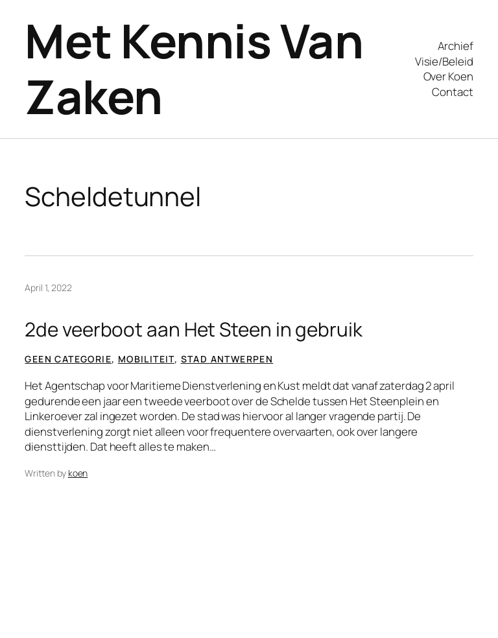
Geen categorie (68, 359)
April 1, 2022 (48, 287)
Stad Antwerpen (227, 359)
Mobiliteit (146, 359)
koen (78, 473)
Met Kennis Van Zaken (194, 68)
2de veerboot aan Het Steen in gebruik (193, 329)
